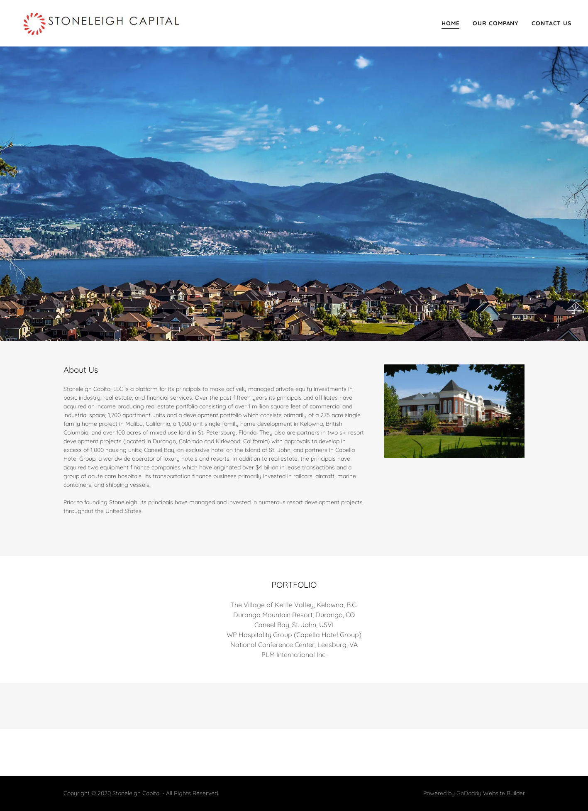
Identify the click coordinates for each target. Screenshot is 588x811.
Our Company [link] (495, 23)
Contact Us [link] (551, 23)
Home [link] (451, 23)
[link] (101, 23)
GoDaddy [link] (468, 793)
